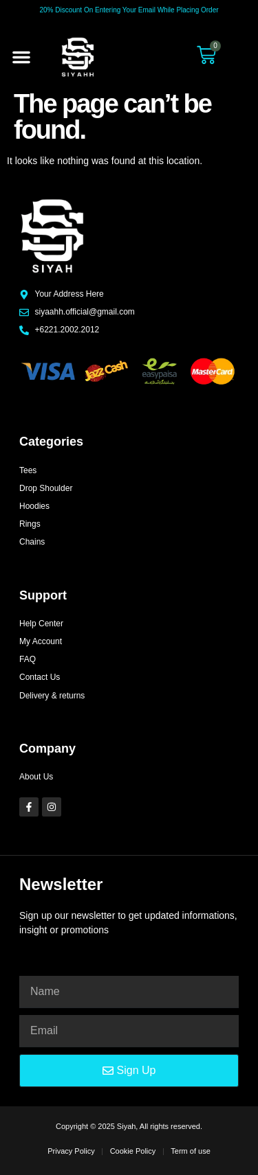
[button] (21, 57)
